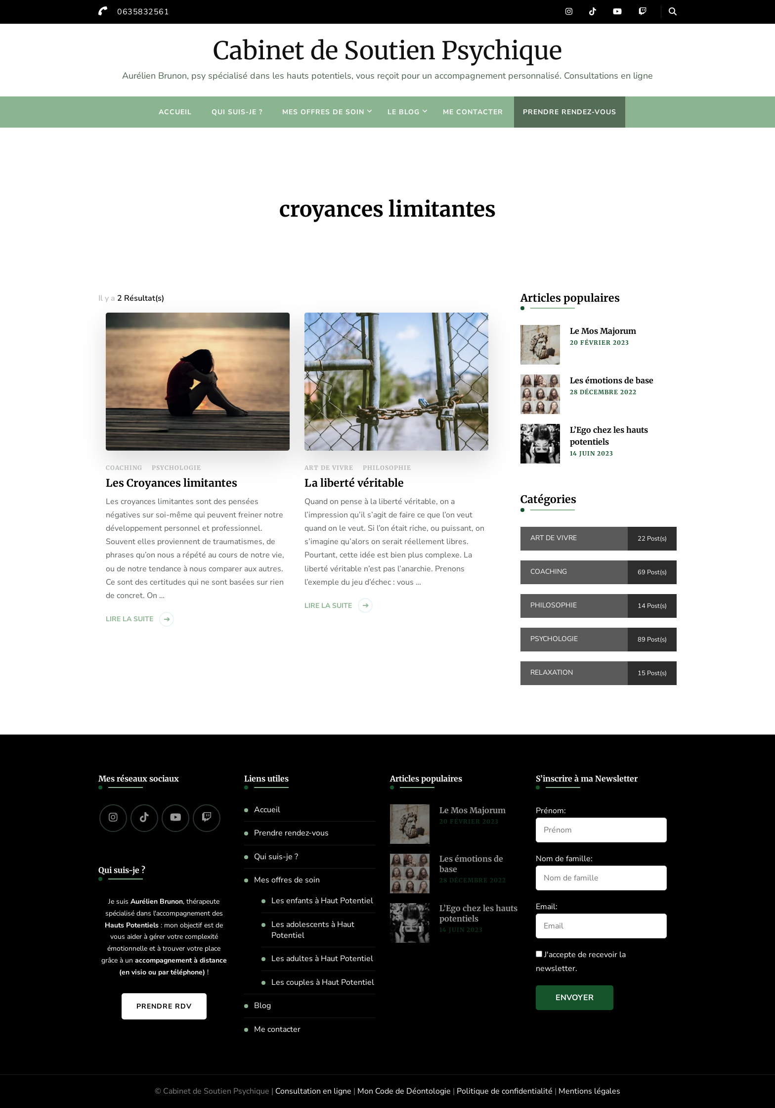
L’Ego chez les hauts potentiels (609, 436)
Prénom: (551, 810)
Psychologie (176, 467)
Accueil (175, 112)
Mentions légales (589, 1091)
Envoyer (575, 997)
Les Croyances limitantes (171, 483)
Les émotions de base (611, 380)
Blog (262, 1005)
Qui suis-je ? (237, 112)
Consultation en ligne (313, 1091)
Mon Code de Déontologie (404, 1091)
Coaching (124, 467)
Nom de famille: (564, 858)
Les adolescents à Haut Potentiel (312, 930)
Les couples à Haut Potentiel (322, 982)
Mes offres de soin (323, 112)
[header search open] (673, 11)
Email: (547, 906)
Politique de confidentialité (505, 1091)
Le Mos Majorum (603, 331)
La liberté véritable (354, 483)
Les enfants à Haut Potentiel (322, 900)
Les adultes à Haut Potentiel (322, 958)
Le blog (404, 112)
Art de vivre (328, 467)
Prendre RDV (164, 1006)
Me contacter (473, 112)
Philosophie (387, 467)
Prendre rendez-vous (569, 112)
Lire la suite (129, 619)
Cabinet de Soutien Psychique (387, 50)
